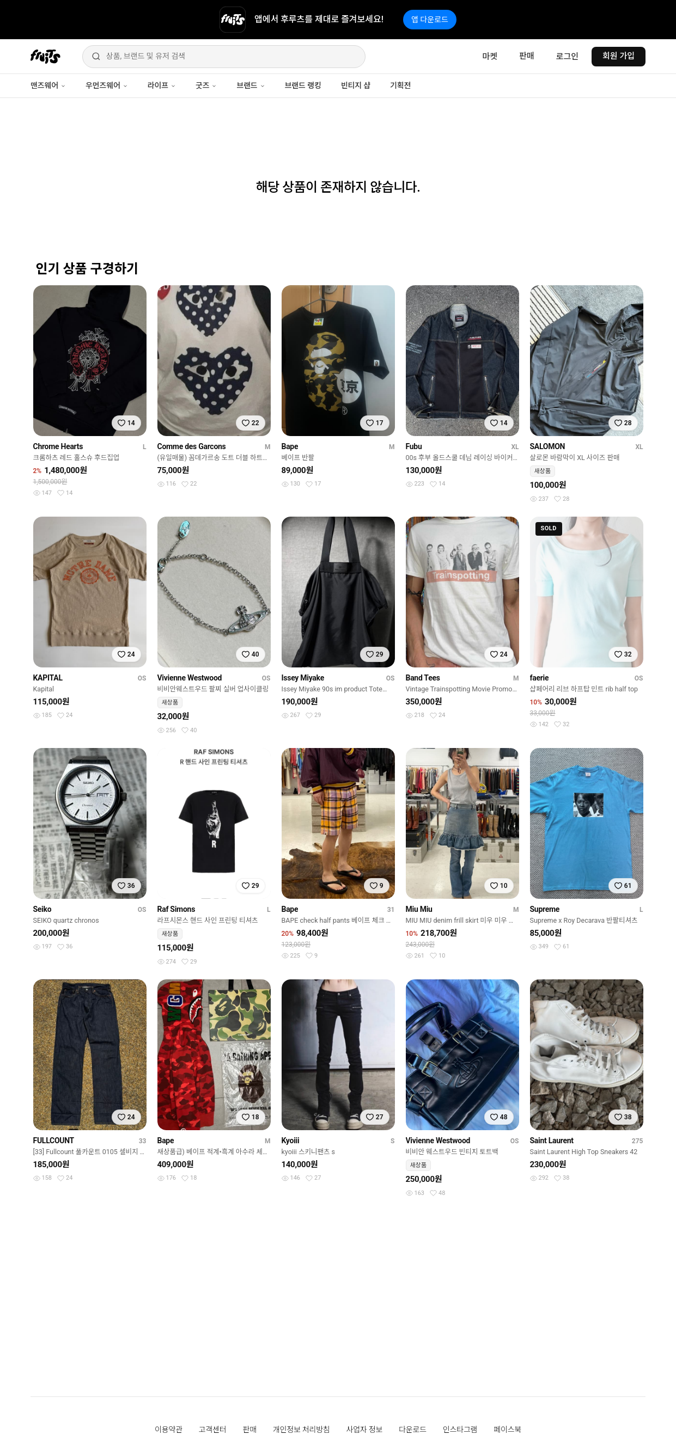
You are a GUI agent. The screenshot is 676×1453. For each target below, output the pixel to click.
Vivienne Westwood (189, 677)
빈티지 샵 (355, 85)
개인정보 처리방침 (301, 1429)
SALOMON (547, 446)
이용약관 (168, 1429)
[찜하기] (126, 423)
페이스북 (507, 1429)
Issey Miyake (303, 677)
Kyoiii (291, 1140)
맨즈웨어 (48, 85)
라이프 (162, 85)
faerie (539, 677)
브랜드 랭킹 (303, 85)
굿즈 (206, 85)
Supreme (545, 909)
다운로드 (413, 1429)
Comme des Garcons (191, 446)
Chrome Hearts (58, 446)
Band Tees (423, 677)
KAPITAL (48, 677)
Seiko (42, 909)
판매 (526, 56)
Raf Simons (176, 909)
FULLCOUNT (54, 1140)
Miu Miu (419, 909)
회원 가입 (618, 56)
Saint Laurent (552, 1140)
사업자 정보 (364, 1429)
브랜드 (250, 85)
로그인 (567, 57)
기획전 (400, 85)
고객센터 (213, 1429)
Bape (290, 446)
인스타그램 (460, 1429)
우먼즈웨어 (107, 85)
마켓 (489, 57)
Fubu (414, 446)
